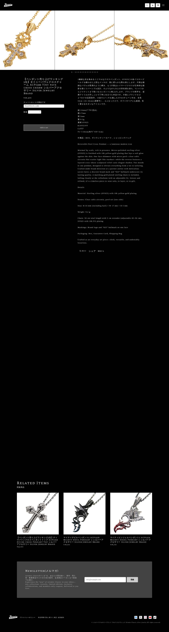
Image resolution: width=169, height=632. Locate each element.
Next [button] (165, 40)
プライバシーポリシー (27, 617)
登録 (132, 580)
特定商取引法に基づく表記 (47, 617)
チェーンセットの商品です (35, 102)
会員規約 (61, 617)
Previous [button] (4, 40)
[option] (84, 40)
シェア (92, 251)
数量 (25, 112)
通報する (101, 251)
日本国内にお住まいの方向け (44, 134)
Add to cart (44, 128)
